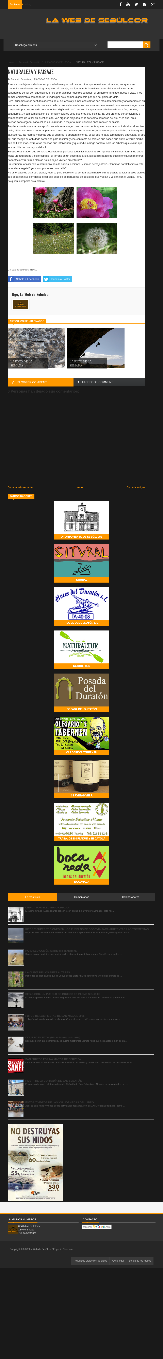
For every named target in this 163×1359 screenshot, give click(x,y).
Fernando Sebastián (21, 79)
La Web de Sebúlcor (40, 1249)
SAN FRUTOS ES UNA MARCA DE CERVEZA (53, 1059)
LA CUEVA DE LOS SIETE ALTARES (47, 972)
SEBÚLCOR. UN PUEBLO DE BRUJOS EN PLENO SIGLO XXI (63, 994)
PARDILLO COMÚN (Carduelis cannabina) (51, 950)
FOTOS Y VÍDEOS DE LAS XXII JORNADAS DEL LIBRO (59, 1102)
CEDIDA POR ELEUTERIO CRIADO (47, 907)
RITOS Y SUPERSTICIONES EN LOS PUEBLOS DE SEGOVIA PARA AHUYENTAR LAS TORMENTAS (87, 929)
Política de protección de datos (90, 1260)
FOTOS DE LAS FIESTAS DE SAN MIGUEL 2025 (55, 1015)
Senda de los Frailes (140, 1260)
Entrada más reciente (20, 487)
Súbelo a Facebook (23, 279)
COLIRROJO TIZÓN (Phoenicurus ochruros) (52, 1037)
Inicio (80, 487)
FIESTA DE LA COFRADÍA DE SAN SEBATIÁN (53, 1080)
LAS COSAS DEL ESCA (45, 79)
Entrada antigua (136, 487)
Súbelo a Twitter (56, 279)
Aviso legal (118, 1260)
